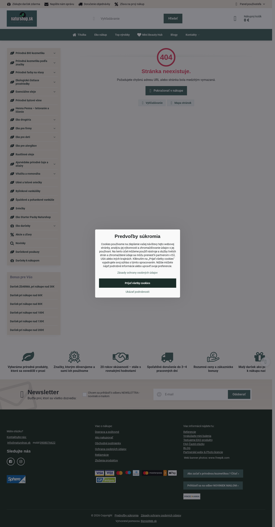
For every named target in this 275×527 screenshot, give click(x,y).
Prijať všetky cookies (137, 283)
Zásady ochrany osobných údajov (137, 272)
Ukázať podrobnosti (137, 291)
